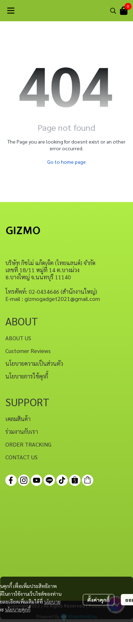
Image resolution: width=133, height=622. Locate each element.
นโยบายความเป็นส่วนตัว (34, 363)
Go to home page (66, 161)
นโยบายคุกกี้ (18, 609)
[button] (113, 11)
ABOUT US (18, 338)
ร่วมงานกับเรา (21, 431)
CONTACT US (21, 457)
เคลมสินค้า (18, 418)
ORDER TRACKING (28, 444)
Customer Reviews (28, 350)
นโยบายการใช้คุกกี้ (26, 376)
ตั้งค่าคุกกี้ (98, 599)
